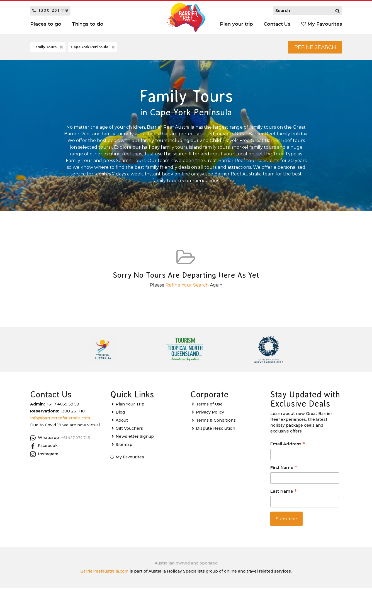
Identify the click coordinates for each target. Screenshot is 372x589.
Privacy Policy (210, 413)
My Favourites (321, 24)
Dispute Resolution (215, 429)
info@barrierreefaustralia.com (60, 419)
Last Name (283, 493)
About (122, 421)
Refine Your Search (187, 286)
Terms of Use (209, 405)
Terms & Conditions (216, 421)
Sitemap (124, 445)
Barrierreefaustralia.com (104, 572)
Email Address (287, 445)
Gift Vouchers (129, 429)
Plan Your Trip (130, 405)
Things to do (87, 24)
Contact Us (277, 24)
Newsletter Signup (135, 437)
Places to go (45, 24)
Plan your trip (236, 24)
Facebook (44, 447)
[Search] (337, 10)
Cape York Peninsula (93, 48)
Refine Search (311, 47)
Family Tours (48, 48)
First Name (283, 469)
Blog (120, 413)
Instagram (44, 455)
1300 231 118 (50, 10)
